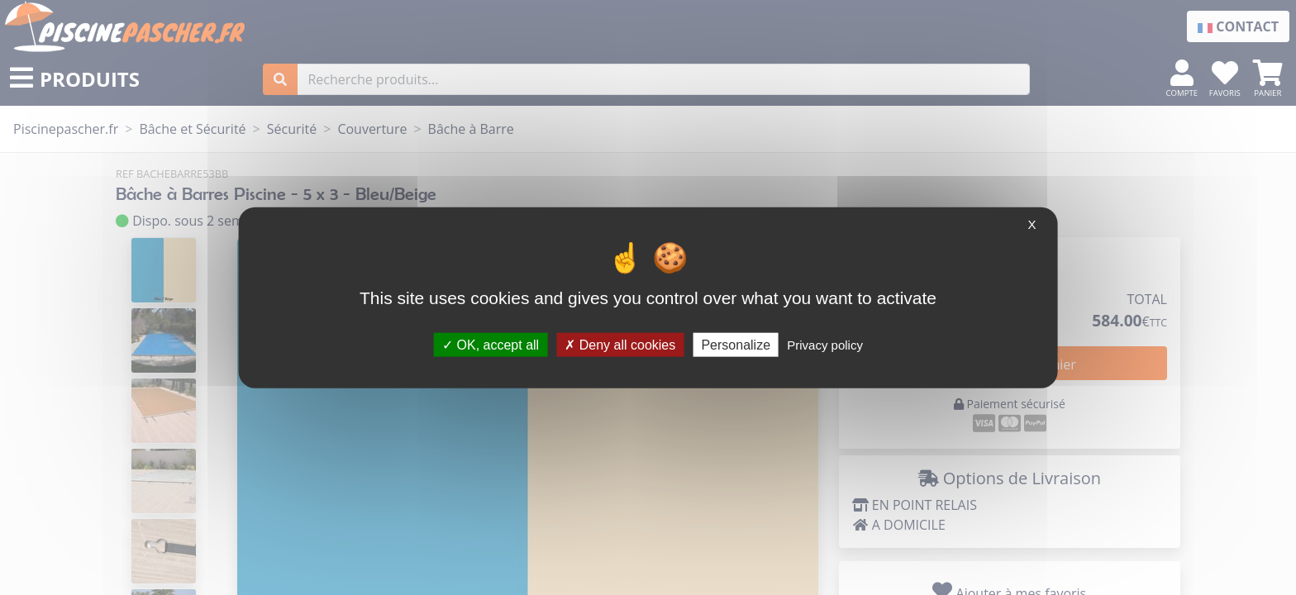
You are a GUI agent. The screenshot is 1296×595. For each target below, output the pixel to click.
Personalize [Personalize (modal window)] (735, 344)
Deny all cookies (620, 344)
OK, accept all (490, 344)
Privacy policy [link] (825, 344)
